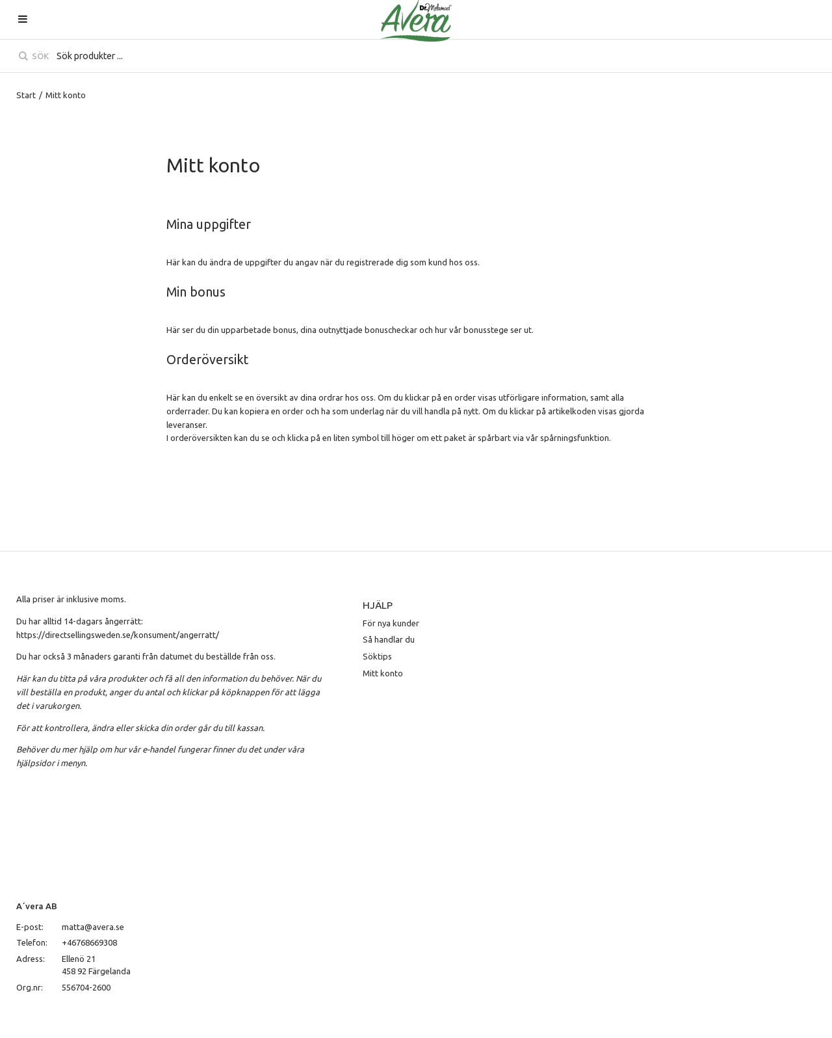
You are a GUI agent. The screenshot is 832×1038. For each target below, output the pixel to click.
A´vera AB (36, 906)
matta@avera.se (93, 926)
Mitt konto (383, 673)
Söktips (377, 656)
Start (26, 95)
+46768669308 (89, 942)
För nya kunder (391, 623)
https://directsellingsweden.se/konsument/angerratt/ (117, 634)
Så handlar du (389, 639)
